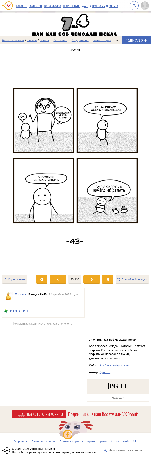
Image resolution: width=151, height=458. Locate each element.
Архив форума (97, 441)
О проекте (20, 441)
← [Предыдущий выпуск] (66, 50)
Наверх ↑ (118, 397)
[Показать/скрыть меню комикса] (117, 40)
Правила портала (71, 441)
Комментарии (102, 40)
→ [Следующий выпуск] (85, 50)
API (86, 5)
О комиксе (60, 40)
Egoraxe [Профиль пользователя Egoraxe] (20, 294)
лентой (44, 40)
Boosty (113, 5)
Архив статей (120, 441)
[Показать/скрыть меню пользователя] (144, 5)
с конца (32, 40)
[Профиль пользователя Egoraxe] (8, 296)
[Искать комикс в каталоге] (105, 450)
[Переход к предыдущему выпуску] (19, 163)
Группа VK (98, 5)
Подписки (35, 5)
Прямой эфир (71, 5)
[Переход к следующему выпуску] (75, 163)
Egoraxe (105, 372)
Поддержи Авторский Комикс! (39, 414)
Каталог (21, 5)
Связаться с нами (43, 441)
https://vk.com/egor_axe (113, 365)
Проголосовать (18, 311)
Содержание (80, 40)
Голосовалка (52, 5)
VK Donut (130, 414)
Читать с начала (13, 40)
